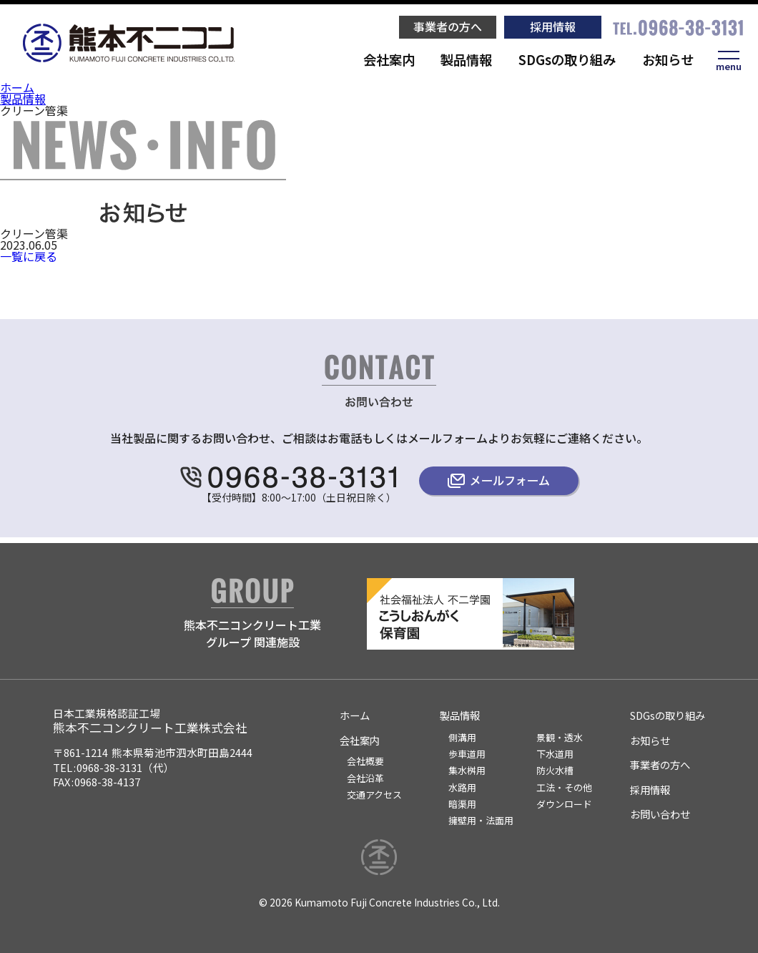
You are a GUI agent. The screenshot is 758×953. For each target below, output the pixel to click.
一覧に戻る (28, 256)
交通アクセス (374, 794)
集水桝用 (467, 770)
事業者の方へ (447, 26)
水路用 (462, 787)
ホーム (17, 87)
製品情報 (466, 59)
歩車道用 (467, 754)
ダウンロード (564, 804)
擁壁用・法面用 (480, 820)
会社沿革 (365, 778)
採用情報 (553, 26)
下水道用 (555, 754)
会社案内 (389, 59)
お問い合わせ (660, 813)
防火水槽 (555, 770)
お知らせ (668, 59)
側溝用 (462, 737)
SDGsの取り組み (567, 59)
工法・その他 (564, 787)
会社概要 (365, 761)
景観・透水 (559, 737)
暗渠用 (462, 804)
